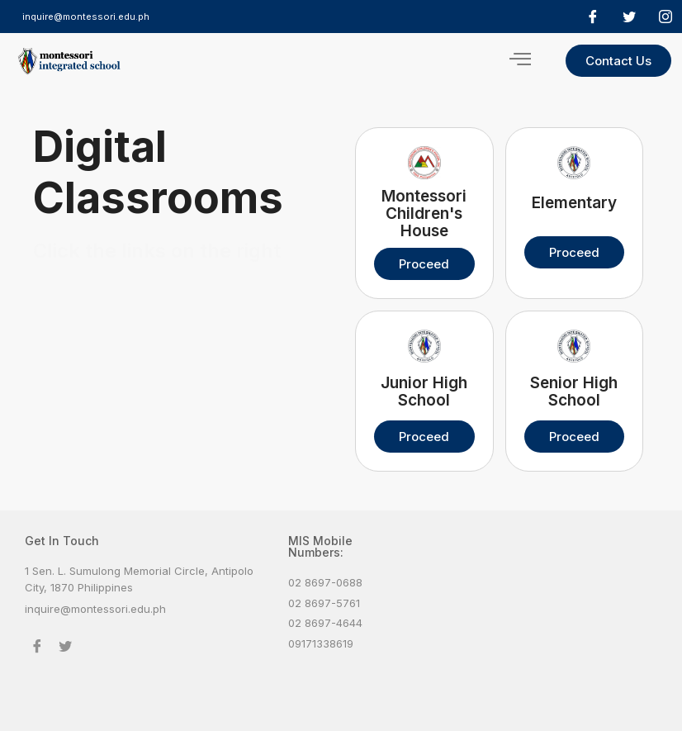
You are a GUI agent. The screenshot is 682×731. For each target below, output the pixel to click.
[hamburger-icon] (519, 60)
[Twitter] (629, 16)
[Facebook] (592, 16)
